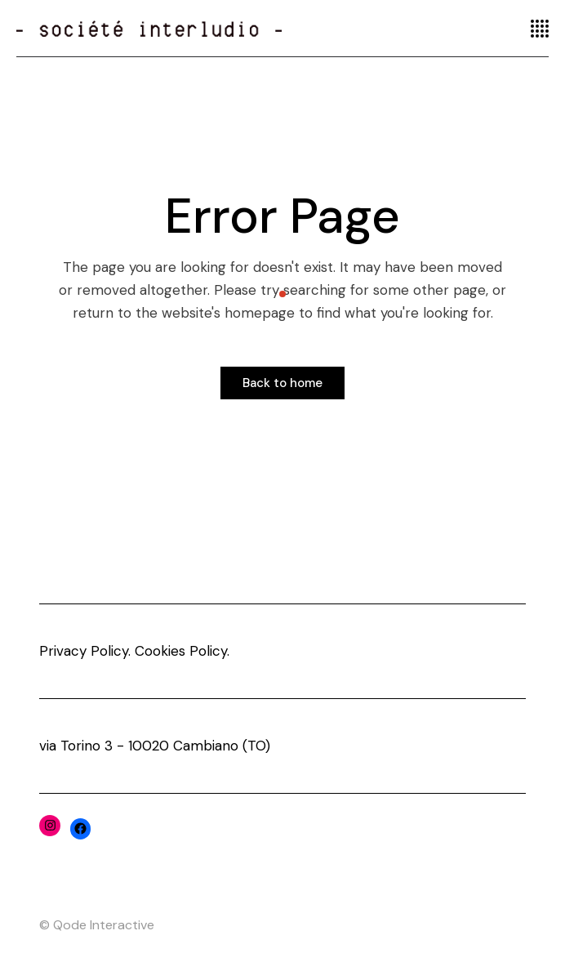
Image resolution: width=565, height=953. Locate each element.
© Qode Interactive (96, 924)
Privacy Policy (83, 651)
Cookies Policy (181, 651)
